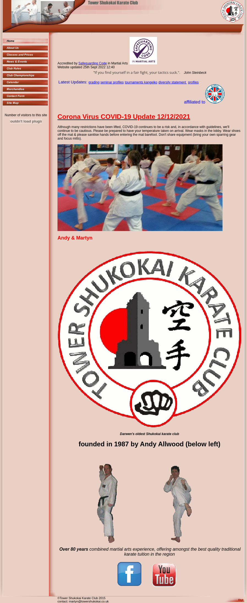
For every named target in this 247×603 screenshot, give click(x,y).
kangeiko (150, 82)
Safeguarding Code (92, 63)
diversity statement (172, 82)
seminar (106, 82)
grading (94, 82)
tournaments (134, 82)
